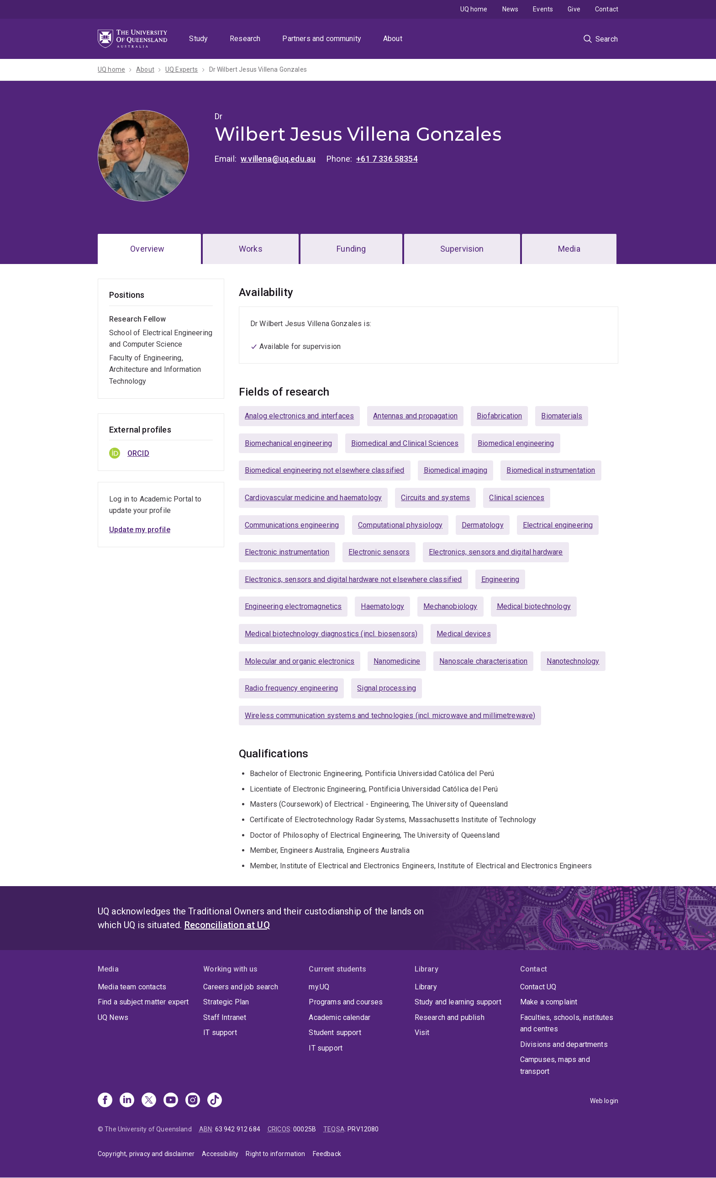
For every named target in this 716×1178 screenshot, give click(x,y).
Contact (606, 9)
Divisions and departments (564, 1044)
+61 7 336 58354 (386, 159)
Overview (147, 249)
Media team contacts (132, 987)
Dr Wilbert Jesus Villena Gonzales (258, 69)
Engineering (500, 579)
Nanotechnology (573, 661)
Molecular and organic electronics (299, 661)
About (392, 38)
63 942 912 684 (237, 1129)
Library (426, 987)
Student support (335, 1032)
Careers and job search (240, 987)
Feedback (327, 1153)
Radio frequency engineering (291, 688)
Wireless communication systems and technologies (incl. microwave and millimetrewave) (390, 715)
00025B (304, 1129)
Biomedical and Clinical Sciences (404, 443)
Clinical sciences (516, 497)
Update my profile (139, 529)
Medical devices (463, 633)
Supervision (462, 249)
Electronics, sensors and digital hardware (496, 552)
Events (543, 9)
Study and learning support (458, 1002)
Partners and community (321, 38)
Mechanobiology (450, 606)
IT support (220, 1032)
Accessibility (220, 1153)
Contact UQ (538, 987)
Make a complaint (549, 1002)
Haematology (382, 606)
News (510, 9)
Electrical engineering (558, 525)
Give (574, 9)
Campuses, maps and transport (555, 1065)
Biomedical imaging (456, 470)
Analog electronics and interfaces (299, 416)
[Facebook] (105, 1100)
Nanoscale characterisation (483, 661)
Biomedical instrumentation (550, 470)
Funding (351, 249)
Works (251, 249)
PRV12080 (363, 1129)
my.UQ (319, 987)
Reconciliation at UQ (227, 924)
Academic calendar (339, 1017)
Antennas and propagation (415, 416)
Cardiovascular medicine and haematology (313, 497)
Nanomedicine (397, 661)
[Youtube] (170, 1100)
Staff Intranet (224, 1017)
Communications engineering (292, 525)
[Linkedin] (127, 1100)
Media (569, 249)
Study (198, 38)
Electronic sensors (379, 552)
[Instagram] (192, 1100)
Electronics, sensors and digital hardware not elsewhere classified (353, 579)
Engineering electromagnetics (293, 606)
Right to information (275, 1153)
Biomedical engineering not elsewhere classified (325, 470)
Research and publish (449, 1017)
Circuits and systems (435, 497)
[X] (149, 1100)
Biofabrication (499, 416)
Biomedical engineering (516, 443)
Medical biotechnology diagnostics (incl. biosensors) (331, 633)
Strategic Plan (226, 1002)
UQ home (474, 9)
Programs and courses (346, 1002)
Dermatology (483, 525)
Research (245, 38)
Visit (422, 1032)
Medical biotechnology (534, 606)
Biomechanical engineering (288, 443)
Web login (604, 1100)
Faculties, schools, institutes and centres (567, 1023)
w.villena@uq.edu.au (278, 159)
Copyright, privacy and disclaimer (146, 1153)
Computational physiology (400, 525)
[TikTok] (214, 1100)
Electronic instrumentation (287, 552)
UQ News (113, 1017)
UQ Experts (181, 69)
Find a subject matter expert (143, 1002)
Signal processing (386, 688)
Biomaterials (561, 416)
